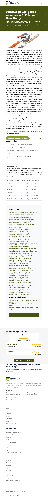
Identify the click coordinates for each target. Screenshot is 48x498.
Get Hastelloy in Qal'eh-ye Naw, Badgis (19, 277)
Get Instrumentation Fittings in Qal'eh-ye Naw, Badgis (23, 251)
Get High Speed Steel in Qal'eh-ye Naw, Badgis (21, 268)
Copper (8, 468)
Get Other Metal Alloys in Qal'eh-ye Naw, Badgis (21, 285)
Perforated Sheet (10, 473)
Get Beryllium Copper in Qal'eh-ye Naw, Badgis (21, 258)
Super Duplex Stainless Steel (13, 452)
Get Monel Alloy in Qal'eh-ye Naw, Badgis (19, 292)
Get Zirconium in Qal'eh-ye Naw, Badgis (19, 287)
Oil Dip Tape (9, 440)
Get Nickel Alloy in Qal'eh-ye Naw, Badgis (19, 294)
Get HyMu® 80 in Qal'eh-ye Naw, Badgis (19, 231)
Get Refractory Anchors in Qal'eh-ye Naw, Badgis (22, 219)
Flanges (8, 478)
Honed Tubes (9, 483)
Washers (8, 437)
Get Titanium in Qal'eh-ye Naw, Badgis (19, 274)
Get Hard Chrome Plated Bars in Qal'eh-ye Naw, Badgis (23, 243)
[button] (41, 3)
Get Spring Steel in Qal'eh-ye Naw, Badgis (19, 272)
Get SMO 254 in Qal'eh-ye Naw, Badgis (19, 222)
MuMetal (8, 460)
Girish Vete (26, 492)
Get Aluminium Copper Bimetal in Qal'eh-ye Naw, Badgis (23, 212)
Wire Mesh (8, 470)
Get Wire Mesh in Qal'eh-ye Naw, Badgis (19, 236)
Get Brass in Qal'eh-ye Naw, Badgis (18, 260)
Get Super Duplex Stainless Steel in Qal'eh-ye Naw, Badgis (24, 226)
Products (8, 413)
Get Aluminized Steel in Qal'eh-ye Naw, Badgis (21, 214)
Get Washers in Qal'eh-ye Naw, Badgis (19, 216)
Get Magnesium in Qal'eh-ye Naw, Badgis (19, 279)
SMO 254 (8, 447)
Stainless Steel (10, 445)
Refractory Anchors (11, 442)
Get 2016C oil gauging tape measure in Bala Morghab (16, 369)
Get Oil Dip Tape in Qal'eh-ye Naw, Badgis (20, 217)
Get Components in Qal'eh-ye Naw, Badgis (20, 284)
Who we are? (36, 138)
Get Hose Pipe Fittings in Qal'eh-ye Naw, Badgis (21, 270)
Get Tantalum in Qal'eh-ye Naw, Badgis (19, 291)
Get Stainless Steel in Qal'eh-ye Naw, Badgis (20, 221)
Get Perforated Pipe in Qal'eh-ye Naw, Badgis (20, 255)
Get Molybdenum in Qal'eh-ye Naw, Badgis (20, 282)
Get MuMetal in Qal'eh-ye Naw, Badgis (19, 229)
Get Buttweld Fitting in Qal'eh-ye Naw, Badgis (20, 256)
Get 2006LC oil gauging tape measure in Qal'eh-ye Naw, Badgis (23, 308)
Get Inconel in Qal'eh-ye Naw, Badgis (18, 275)
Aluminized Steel (10, 435)
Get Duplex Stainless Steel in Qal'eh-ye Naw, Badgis (22, 224)
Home (7, 408)
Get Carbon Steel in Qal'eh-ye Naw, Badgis (20, 262)
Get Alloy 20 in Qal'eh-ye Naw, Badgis (18, 265)
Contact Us (24, 315)
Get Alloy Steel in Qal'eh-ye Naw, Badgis (19, 267)
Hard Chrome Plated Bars (13, 480)
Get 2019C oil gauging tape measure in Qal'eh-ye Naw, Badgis (23, 301)
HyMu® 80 (8, 463)
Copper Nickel (9, 475)
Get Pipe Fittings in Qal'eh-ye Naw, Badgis (19, 227)
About (7, 411)
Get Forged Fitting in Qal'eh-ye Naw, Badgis (20, 250)
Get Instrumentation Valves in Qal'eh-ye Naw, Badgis (22, 248)
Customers (9, 416)
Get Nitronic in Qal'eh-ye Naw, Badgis (18, 280)
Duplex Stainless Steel (12, 450)
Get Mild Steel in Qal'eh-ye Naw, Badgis (19, 263)
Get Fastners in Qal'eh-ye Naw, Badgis (19, 246)
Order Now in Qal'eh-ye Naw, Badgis (18, 138)
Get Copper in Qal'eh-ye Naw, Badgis (18, 234)
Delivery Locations (11, 423)
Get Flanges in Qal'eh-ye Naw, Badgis (18, 241)
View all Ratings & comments (24, 360)
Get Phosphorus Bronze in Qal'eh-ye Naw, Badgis (21, 253)
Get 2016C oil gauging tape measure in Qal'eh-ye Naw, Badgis (23, 304)
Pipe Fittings (9, 455)
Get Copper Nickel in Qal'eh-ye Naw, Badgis (20, 239)
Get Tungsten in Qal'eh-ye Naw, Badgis (19, 289)
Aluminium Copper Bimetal (13, 432)
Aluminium (9, 465)
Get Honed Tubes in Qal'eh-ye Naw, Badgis (20, 245)
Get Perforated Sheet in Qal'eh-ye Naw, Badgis (21, 238)
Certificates (9, 418)
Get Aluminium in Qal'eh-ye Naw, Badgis (19, 233)
